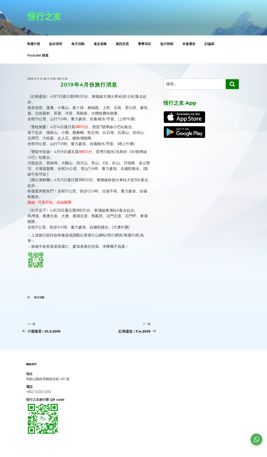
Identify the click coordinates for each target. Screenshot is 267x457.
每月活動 (77, 44)
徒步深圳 (55, 44)
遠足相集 (100, 44)
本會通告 (188, 44)
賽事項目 (144, 44)
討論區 (209, 44)
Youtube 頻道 (38, 55)
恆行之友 (44, 16)
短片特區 (166, 44)
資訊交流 (122, 44)
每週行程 (33, 44)
